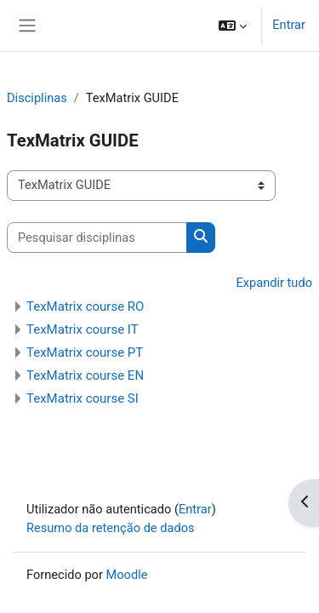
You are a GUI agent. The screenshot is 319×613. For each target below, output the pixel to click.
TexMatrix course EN (85, 375)
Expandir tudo (274, 282)
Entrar (288, 24)
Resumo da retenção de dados (110, 528)
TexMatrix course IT (82, 329)
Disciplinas (37, 98)
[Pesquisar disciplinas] (97, 237)
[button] (233, 25)
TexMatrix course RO (85, 306)
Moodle (127, 574)
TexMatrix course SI (82, 398)
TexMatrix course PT (84, 352)
